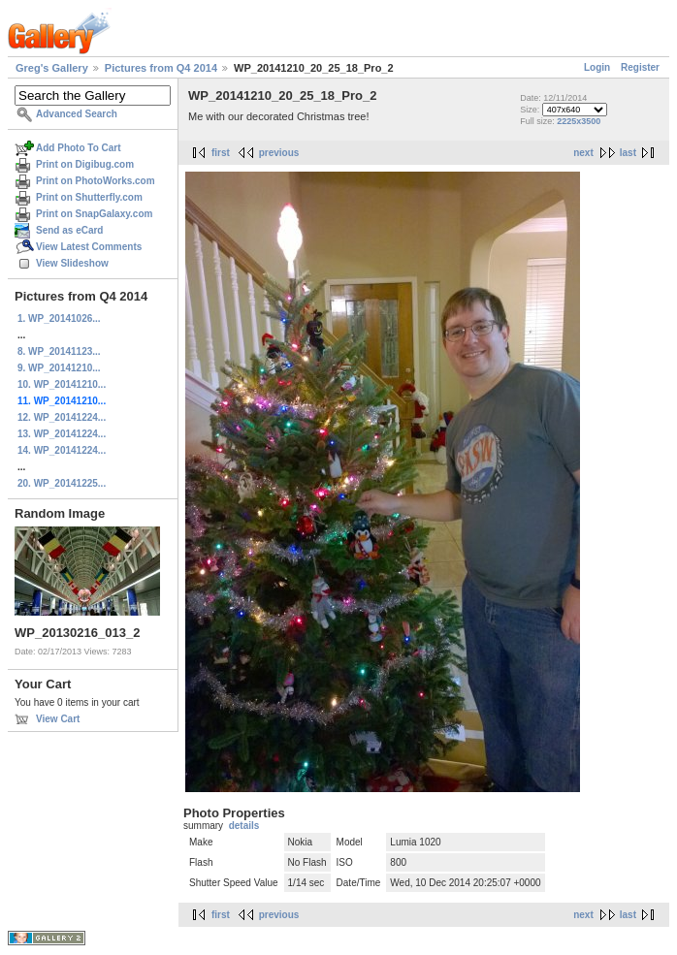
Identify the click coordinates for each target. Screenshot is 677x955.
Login (597, 67)
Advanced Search (76, 114)
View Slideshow (72, 263)
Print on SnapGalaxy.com (94, 213)
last (628, 152)
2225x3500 (578, 121)
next (583, 152)
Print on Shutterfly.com (89, 197)
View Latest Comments (89, 246)
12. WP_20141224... (61, 417)
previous (279, 152)
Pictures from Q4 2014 (161, 68)
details (244, 825)
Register (640, 67)
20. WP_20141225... (61, 483)
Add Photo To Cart (78, 148)
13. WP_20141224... (61, 434)
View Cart (58, 719)
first (220, 152)
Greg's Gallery (52, 68)
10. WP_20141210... (61, 384)
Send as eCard (69, 230)
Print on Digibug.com (85, 164)
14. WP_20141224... (61, 450)
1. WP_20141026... (59, 318)
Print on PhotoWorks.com (95, 180)
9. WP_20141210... (59, 368)
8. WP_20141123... (59, 351)
